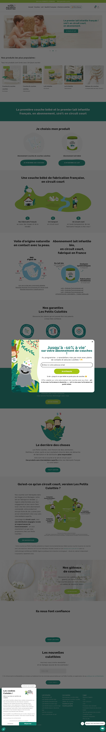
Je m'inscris (67, 371)
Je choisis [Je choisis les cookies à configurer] (10, 723)
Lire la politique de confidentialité (12, 718)
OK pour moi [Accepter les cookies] (27, 723)
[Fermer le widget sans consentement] (28, 686)
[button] (3, 729)
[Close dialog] (92, 341)
